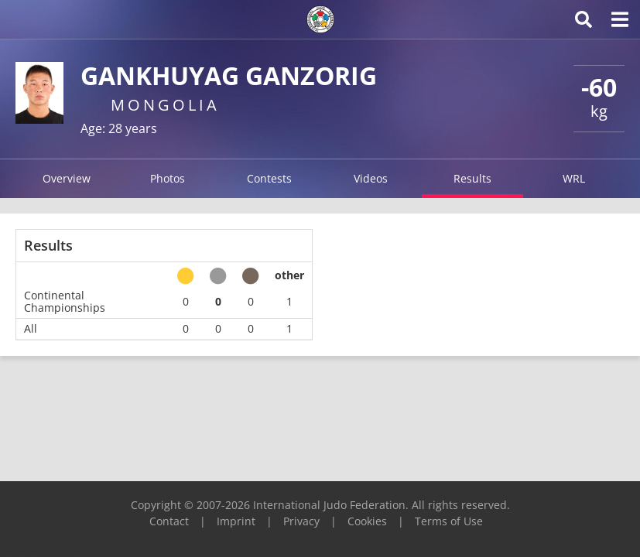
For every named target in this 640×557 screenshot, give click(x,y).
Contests (269, 178)
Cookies (367, 521)
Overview (67, 178)
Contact (169, 521)
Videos (371, 178)
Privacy (301, 521)
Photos (167, 178)
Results (472, 178)
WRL (574, 178)
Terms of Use (449, 521)
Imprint (236, 521)
